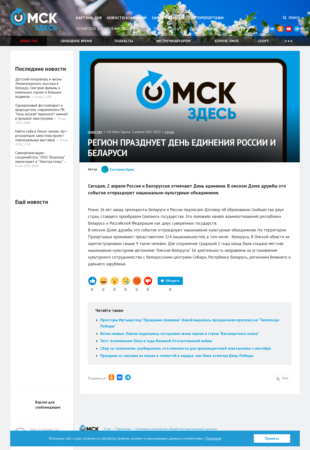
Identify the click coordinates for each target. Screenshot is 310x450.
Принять (272, 438)
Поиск (291, 18)
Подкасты (124, 41)
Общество (29, 41)
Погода (160, 28)
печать (169, 132)
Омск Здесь (34, 19)
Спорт (263, 41)
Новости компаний (127, 17)
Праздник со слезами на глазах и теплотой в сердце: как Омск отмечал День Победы (176, 355)
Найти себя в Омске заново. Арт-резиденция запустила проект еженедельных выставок (41, 135)
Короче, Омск (227, 41)
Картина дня (89, 17)
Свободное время (76, 41)
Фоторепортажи (207, 17)
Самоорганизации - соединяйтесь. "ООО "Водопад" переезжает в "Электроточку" (40, 157)
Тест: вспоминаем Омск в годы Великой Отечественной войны (156, 340)
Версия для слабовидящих (48, 405)
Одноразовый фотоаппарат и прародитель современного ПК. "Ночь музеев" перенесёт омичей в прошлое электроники (41, 112)
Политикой (213, 438)
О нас (107, 429)
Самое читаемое (168, 17)
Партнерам (123, 429)
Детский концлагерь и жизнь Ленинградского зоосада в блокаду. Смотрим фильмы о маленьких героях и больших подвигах (38, 88)
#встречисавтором (173, 41)
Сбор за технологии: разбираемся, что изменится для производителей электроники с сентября (185, 348)
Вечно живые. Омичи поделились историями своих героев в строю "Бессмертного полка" (179, 333)
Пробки (196, 28)
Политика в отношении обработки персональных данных (176, 429)
